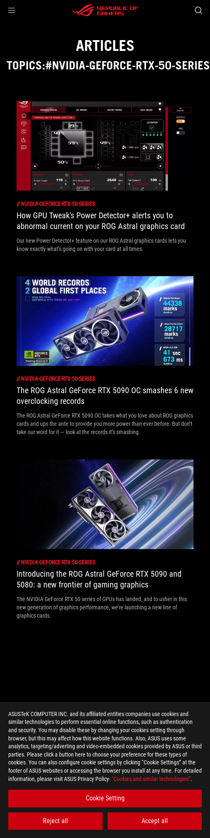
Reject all (55, 821)
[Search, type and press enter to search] (198, 10)
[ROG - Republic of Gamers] (105, 10)
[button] (12, 10)
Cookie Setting (105, 798)
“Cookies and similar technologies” (151, 779)
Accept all (155, 821)
